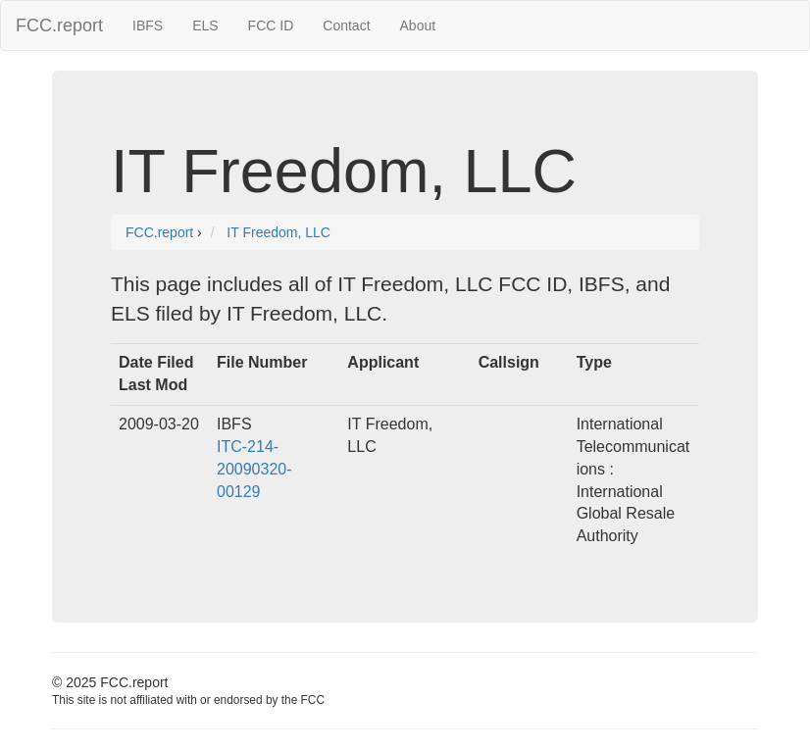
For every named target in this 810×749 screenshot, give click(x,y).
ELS (205, 25)
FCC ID (271, 25)
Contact (346, 25)
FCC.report (59, 25)
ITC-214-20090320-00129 (254, 469)
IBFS (147, 25)
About (418, 25)
